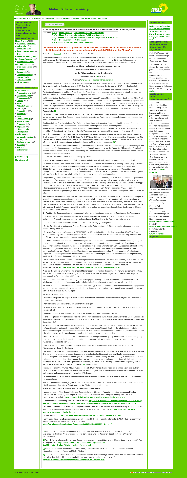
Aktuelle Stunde (23, 106)
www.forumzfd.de (156, 234)
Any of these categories (62, 42)
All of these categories (83, 42)
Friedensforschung (25, 75)
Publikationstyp (22, 90)
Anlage (153, 91)
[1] (97, 76)
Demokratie (22, 72)
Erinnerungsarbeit (24, 67)
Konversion (22, 77)
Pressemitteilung (24, 93)
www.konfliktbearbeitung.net (161, 221)
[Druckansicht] (21, 157)
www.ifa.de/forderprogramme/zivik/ (164, 226)
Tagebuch (21, 127)
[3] (114, 142)
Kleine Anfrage (23, 121)
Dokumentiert (22, 150)
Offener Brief (22, 129)
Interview (21, 114)
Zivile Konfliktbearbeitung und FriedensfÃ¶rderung (25, 56)
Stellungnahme (23, 142)
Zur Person (43, 18)
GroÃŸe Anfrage (24, 119)
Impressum (102, 18)
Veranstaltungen (77, 18)
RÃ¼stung (21, 82)
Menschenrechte (24, 80)
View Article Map (56, 24)
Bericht (20, 101)
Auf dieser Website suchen (25, 18)
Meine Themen (55, 18)
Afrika (108, 38)
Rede (19, 116)
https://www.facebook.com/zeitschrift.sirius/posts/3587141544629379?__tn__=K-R (77, 424)
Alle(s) (54, 33)
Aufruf (19, 147)
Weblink (20, 145)
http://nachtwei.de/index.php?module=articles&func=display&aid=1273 (89, 267)
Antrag (20, 108)
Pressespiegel (23, 98)
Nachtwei (57, 54)
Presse (66, 18)
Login (93, 18)
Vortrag (20, 139)
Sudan (115, 38)
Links (87, 18)
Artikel (19, 103)
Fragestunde (22, 124)
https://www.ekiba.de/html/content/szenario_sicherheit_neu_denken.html (74, 460)
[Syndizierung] (21, 160)
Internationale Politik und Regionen (89, 35)
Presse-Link (22, 111)
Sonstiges (21, 69)
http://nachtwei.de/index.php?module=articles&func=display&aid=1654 (91, 415)
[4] (84, 364)
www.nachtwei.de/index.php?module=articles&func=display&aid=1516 (95, 397)
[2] (55, 111)
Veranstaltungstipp (25, 137)
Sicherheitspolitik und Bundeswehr (89, 33)
